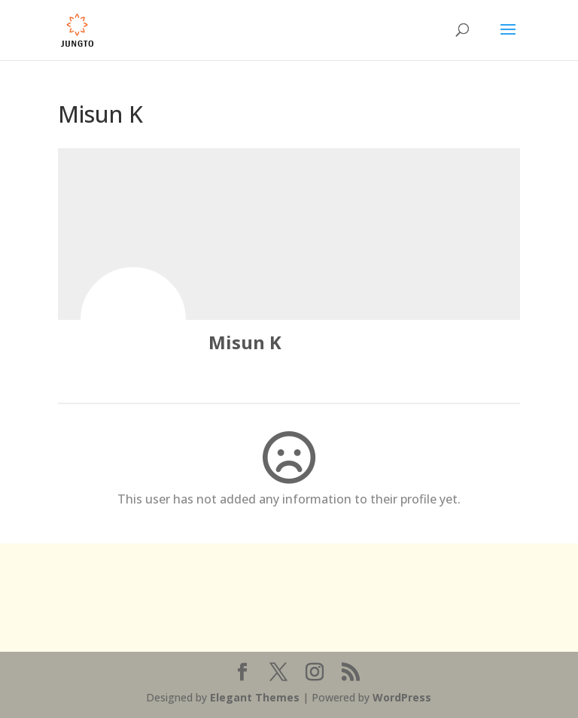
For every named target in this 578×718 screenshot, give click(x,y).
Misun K (244, 342)
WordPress (402, 697)
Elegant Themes (255, 697)
